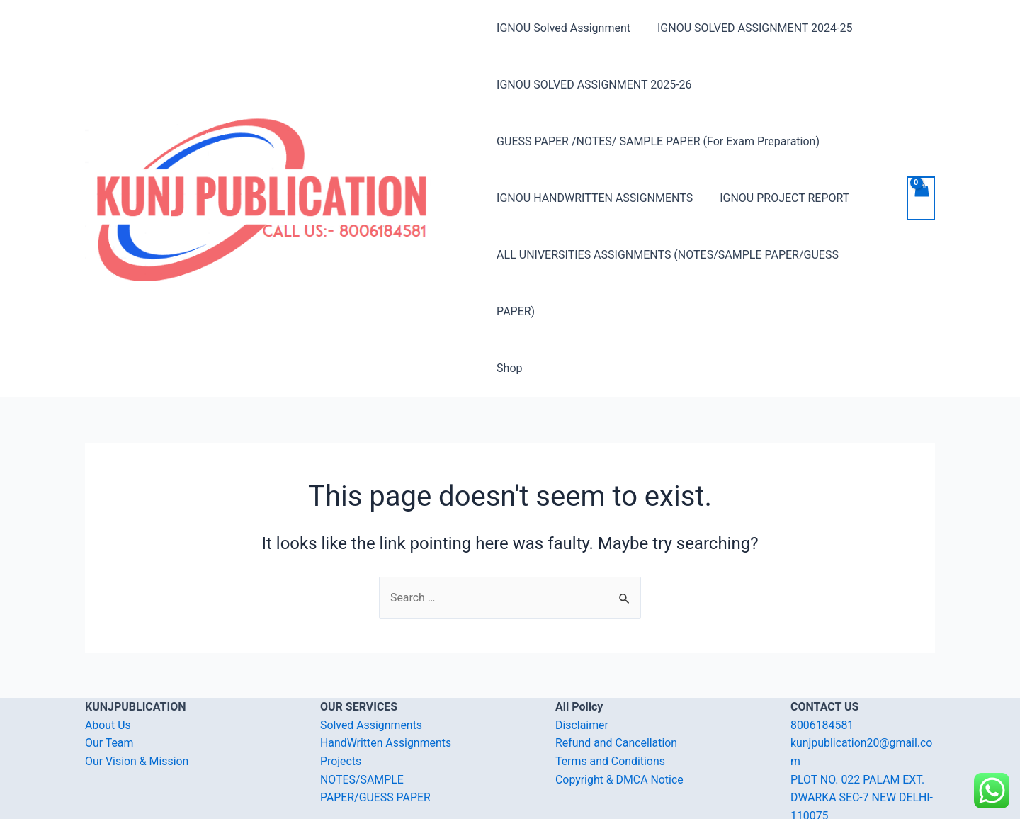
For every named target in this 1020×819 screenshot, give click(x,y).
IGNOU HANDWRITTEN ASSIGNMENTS (595, 198)
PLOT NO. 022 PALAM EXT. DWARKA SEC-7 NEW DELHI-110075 (862, 741)
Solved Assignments (371, 668)
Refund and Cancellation (616, 687)
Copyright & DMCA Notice (619, 723)
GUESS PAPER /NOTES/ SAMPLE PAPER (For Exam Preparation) (658, 141)
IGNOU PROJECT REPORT (780, 198)
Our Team (109, 687)
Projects (341, 704)
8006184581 (822, 668)
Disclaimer (581, 668)
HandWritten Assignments (386, 687)
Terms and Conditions (610, 704)
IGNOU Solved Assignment (563, 28)
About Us (108, 668)
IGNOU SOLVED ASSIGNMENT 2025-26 (594, 84)
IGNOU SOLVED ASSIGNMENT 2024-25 (750, 28)
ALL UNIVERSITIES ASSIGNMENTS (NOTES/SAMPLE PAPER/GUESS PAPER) (688, 254)
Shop (509, 311)
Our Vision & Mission (137, 704)
